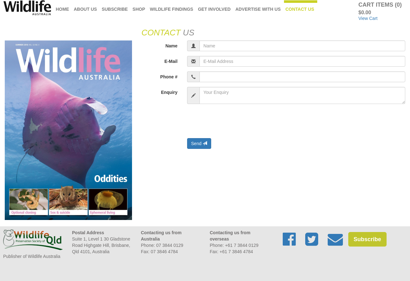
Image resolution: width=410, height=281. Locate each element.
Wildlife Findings (171, 9)
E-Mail (170, 61)
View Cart (367, 18)
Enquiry (169, 92)
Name (171, 45)
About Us (85, 9)
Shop (139, 9)
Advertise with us (258, 9)
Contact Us (300, 9)
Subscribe (115, 9)
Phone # (168, 76)
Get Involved (214, 9)
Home (62, 9)
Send (199, 143)
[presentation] (235, 121)
